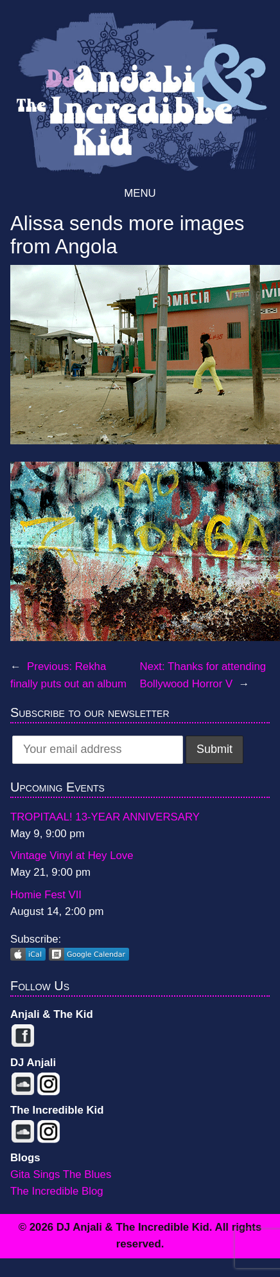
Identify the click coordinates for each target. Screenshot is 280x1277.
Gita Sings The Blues (60, 1174)
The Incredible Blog (56, 1191)
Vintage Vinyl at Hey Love (72, 855)
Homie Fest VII (46, 895)
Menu (139, 193)
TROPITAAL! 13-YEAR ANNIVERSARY (105, 817)
